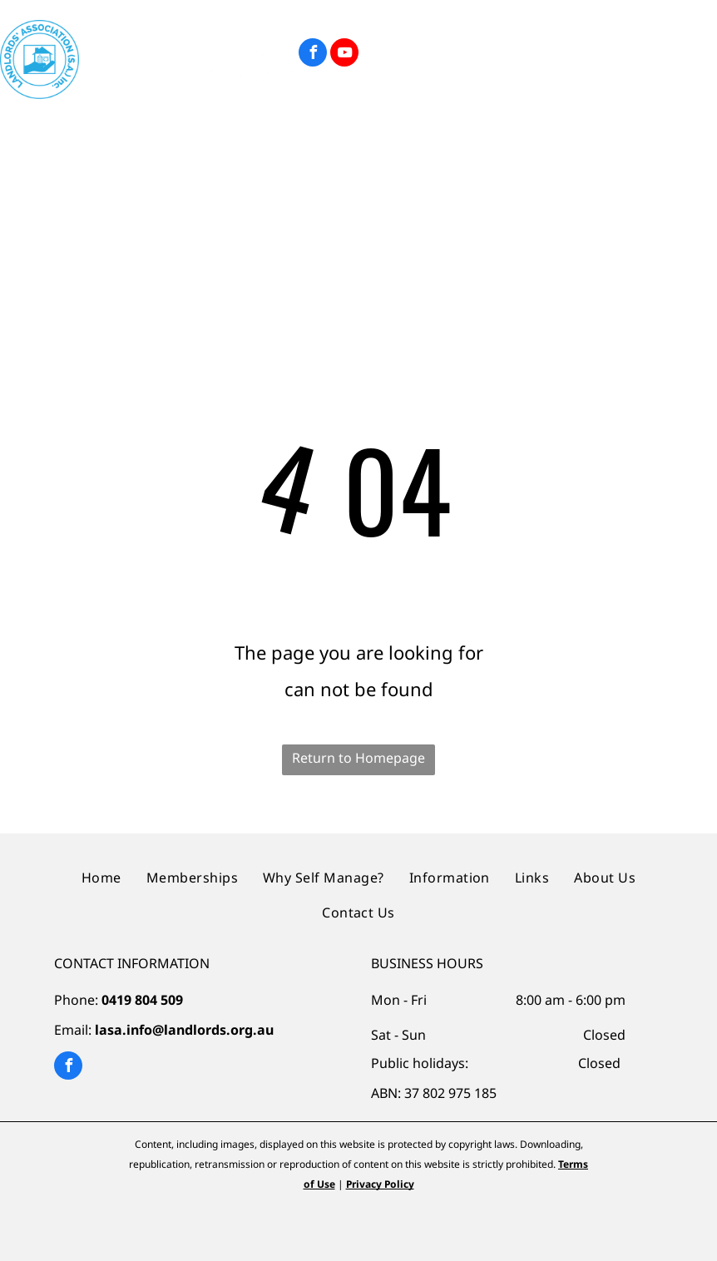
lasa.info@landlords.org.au (184, 1030)
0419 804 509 (142, 1000)
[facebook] (313, 54)
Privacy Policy (380, 1184)
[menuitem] (86, 135)
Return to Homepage (358, 758)
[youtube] (344, 54)
